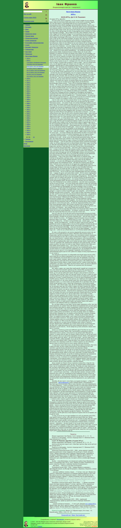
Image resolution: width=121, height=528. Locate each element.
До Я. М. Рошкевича (36, 75)
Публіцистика (29, 52)
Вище (73, 515)
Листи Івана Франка (31, 60)
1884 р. (28, 103)
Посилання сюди (29, 21)
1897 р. (28, 133)
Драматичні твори (30, 35)
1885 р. (28, 105)
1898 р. (28, 135)
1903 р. (28, 147)
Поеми (27, 32)
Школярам (27, 159)
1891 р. (28, 119)
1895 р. (28, 128)
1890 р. (28, 116)
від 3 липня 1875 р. (91, 503)
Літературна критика (31, 40)
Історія (27, 47)
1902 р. (28, 144)
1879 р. (28, 91)
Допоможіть (60, 519)
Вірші (27, 30)
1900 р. (28, 140)
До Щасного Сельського (36, 67)
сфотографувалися (63, 382)
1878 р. (28, 89)
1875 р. (28, 64)
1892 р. (28, 121)
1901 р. (28, 142)
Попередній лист (66, 515)
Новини (27, 25)
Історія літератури (30, 42)
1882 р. (28, 98)
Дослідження (29, 154)
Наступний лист (80, 515)
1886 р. (28, 107)
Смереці (40, 526)
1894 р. (28, 126)
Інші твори (28, 55)
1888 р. (28, 112)
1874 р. (28, 62)
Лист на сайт (28, 14)
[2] (33, 149)
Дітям (25, 157)
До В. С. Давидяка (35, 73)
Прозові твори (29, 37)
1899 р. (28, 137)
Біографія (28, 27)
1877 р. (28, 86)
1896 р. (28, 130)
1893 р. (28, 123)
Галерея (27, 152)
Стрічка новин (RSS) (30, 17)
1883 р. (28, 100)
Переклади (28, 57)
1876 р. (28, 84)
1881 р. (28, 96)
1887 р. (28, 109)
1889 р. (28, 114)
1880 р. (28, 93)
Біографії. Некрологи (31, 50)
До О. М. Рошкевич (35, 69)
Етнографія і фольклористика (34, 45)
